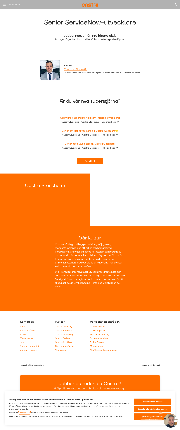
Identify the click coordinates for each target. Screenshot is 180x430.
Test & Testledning (99, 334)
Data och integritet (29, 346)
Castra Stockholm (64, 342)
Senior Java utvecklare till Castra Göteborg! (90, 144)
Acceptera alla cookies (152, 401)
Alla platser (61, 350)
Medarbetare (26, 338)
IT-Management (98, 330)
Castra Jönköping (64, 334)
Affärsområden (27, 330)
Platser (23, 334)
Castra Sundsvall (63, 330)
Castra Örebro (62, 338)
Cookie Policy (24, 412)
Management (97, 346)
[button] (175, 4)
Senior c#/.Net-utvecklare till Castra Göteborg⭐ (90, 131)
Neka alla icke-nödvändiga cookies (152, 409)
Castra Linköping (63, 326)
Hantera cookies (28, 350)
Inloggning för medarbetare (32, 365)
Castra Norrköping (64, 346)
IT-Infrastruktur (97, 326)
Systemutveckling (99, 338)
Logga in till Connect (151, 365)
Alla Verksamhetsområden (103, 350)
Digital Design (97, 342)
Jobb (22, 342)
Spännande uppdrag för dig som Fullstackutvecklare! (90, 118)
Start (22, 326)
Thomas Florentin (75, 69)
